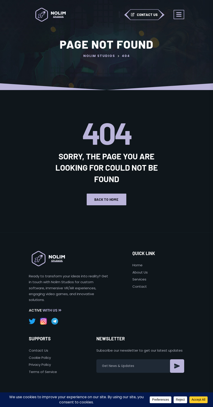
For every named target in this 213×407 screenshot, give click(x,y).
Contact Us (144, 14)
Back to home (106, 199)
